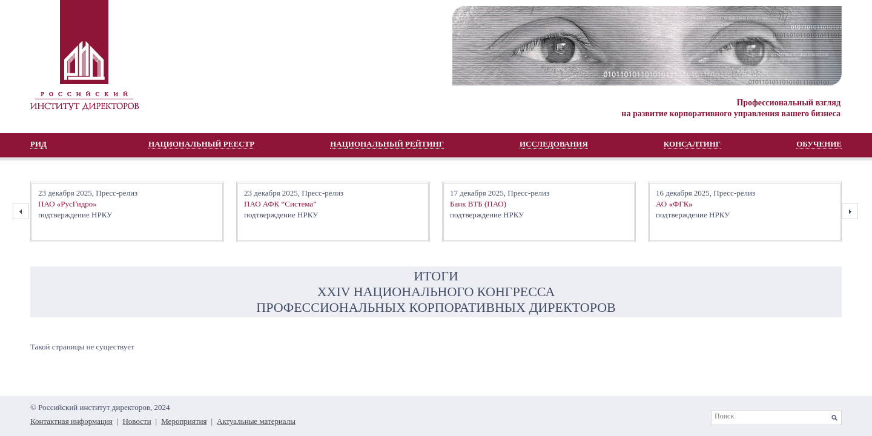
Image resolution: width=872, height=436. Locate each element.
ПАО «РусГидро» (67, 203)
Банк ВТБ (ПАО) (478, 203)
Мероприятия (183, 421)
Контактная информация (71, 421)
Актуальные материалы (256, 421)
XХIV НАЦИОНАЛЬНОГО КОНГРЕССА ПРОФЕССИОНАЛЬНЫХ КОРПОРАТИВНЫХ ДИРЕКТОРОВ (435, 299)
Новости (136, 421)
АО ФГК (674, 203)
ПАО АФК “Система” (280, 203)
